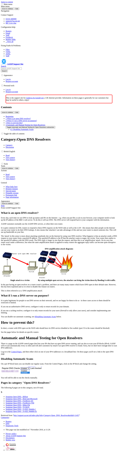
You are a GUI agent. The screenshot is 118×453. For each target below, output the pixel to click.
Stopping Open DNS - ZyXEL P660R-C (21, 409)
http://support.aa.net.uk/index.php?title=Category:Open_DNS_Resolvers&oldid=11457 (46, 415)
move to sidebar (7, 9)
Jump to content (7, 2)
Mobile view (10, 440)
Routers (8, 421)
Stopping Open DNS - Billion (17, 397)
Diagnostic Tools (12, 426)
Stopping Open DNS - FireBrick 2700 (20, 403)
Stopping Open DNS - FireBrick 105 (19, 401)
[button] (2, 4)
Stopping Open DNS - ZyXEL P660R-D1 (21, 411)
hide (16, 9)
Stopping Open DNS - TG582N (17, 407)
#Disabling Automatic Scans (45, 317)
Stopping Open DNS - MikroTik (18, 405)
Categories (5, 417)
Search (4, 71)
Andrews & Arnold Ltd (35, 98)
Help (3, 206)
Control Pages (16, 352)
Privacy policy (11, 434)
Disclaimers (10, 438)
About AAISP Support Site (16, 436)
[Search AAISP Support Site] (11, 68)
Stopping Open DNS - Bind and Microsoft (21, 399)
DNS (7, 424)
